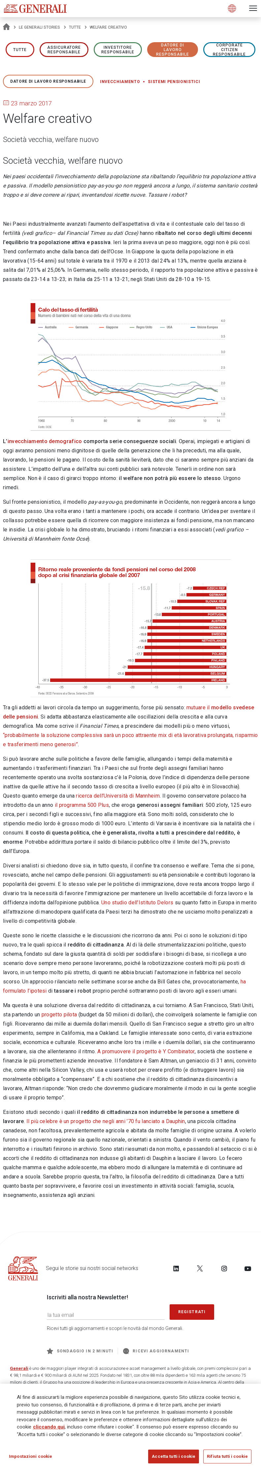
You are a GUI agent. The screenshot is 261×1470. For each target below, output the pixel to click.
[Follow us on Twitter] (200, 1268)
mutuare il (198, 707)
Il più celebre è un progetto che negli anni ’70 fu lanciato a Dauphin (105, 1121)
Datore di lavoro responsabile (172, 50)
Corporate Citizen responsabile (229, 50)
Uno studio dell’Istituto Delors (137, 902)
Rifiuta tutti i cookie (227, 1457)
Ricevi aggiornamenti (156, 1351)
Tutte (75, 27)
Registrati (192, 1312)
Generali (19, 1368)
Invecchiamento (120, 81)
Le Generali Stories (39, 27)
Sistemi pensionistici (174, 81)
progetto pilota (59, 1014)
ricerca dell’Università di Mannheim (118, 796)
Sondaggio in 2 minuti (80, 1351)
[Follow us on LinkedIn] (176, 1268)
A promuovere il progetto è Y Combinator (146, 1051)
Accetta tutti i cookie (173, 1457)
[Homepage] (6, 27)
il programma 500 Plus (82, 805)
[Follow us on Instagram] (224, 1268)
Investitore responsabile (117, 49)
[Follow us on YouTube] (248, 1268)
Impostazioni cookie (30, 1457)
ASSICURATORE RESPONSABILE (64, 49)
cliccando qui (49, 1427)
